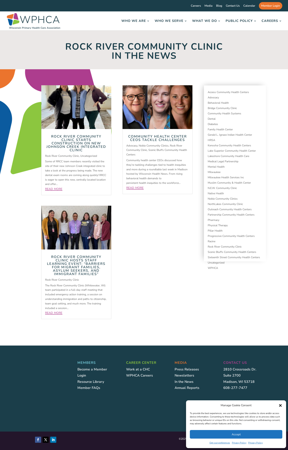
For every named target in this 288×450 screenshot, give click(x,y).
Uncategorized (88, 156)
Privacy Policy (239, 442)
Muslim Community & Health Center (229, 183)
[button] (280, 405)
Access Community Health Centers (228, 92)
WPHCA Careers (139, 375)
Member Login (270, 6)
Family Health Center (220, 129)
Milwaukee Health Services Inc (226, 177)
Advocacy (131, 145)
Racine (211, 241)
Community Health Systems (224, 113)
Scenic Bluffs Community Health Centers (232, 252)
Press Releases (187, 369)
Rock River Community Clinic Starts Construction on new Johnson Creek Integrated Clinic (76, 143)
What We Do (204, 21)
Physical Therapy (218, 225)
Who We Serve (169, 21)
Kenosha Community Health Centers (229, 145)
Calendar (249, 6)
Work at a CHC (138, 369)
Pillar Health (215, 231)
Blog (219, 6)
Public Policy (239, 21)
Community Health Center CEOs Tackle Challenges (157, 138)
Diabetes (213, 124)
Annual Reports (187, 387)
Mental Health (216, 167)
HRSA (211, 140)
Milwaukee (214, 172)
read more (53, 188)
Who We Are (133, 21)
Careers (196, 6)
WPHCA (213, 268)
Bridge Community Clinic (222, 108)
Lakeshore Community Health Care (228, 156)
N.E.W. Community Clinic (222, 188)
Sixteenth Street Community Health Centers (234, 257)
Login (81, 375)
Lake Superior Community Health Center (232, 151)
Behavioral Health (218, 103)
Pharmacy (213, 220)
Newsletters (184, 375)
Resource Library (90, 381)
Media (208, 6)
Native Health (216, 193)
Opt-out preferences (219, 442)
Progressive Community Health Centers (231, 236)
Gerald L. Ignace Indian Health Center (230, 135)
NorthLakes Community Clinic (225, 204)
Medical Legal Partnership (223, 161)
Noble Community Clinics (154, 145)
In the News (184, 381)
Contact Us (233, 6)
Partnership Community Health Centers (231, 215)
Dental (212, 119)
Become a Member (92, 369)
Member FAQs (88, 387)
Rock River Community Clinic (62, 156)
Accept (236, 434)
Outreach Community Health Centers (230, 209)
